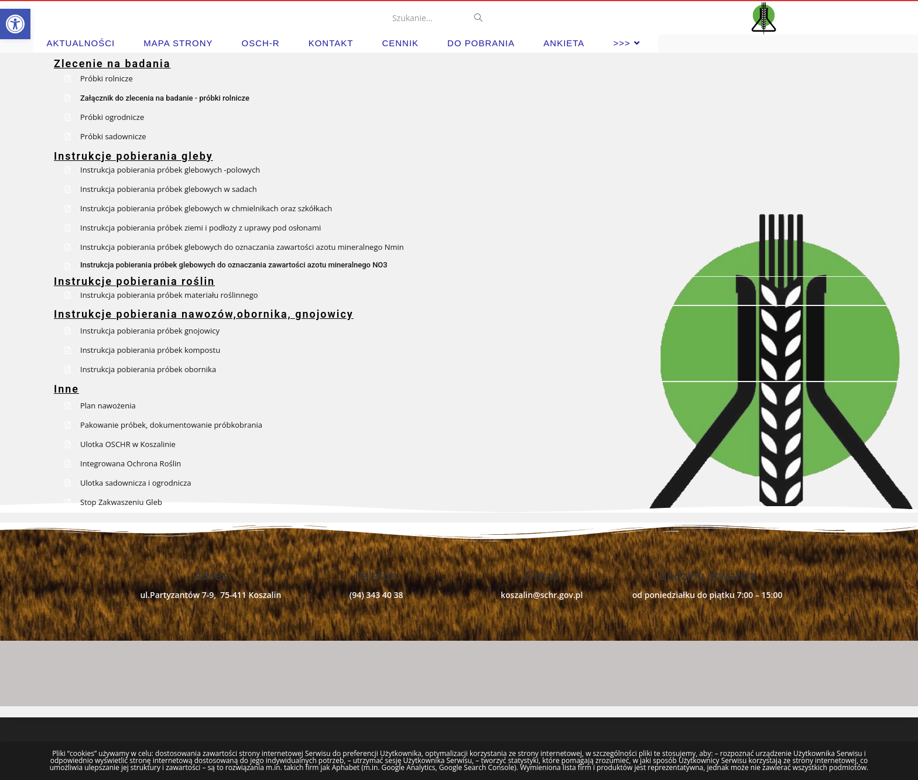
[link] (15, 24)
